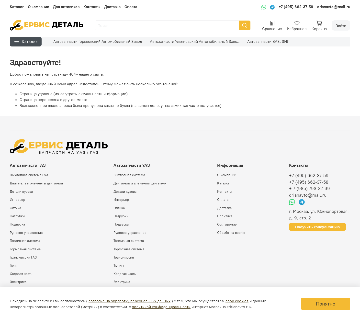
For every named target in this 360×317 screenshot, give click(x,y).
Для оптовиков (66, 6)
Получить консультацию (317, 227)
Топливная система (25, 240)
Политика (224, 216)
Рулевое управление (26, 232)
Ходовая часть (21, 274)
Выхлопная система (129, 175)
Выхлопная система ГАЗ (29, 175)
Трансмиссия (123, 257)
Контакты (91, 6)
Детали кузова (21, 191)
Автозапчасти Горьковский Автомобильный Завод (97, 41)
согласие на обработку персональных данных (129, 300)
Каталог (17, 6)
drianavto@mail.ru (333, 6)
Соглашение (227, 224)
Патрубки (17, 216)
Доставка (112, 6)
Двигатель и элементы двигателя (36, 183)
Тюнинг (15, 265)
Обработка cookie (231, 232)
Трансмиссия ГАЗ (23, 257)
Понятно (325, 304)
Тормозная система (25, 249)
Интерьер (17, 199)
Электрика (18, 282)
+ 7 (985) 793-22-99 (309, 188)
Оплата (130, 6)
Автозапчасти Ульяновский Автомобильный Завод (194, 41)
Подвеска (17, 224)
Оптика (15, 208)
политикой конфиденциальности (161, 306)
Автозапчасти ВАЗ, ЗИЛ (268, 41)
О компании (38, 6)
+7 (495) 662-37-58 (308, 182)
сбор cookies (236, 300)
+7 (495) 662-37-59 (296, 6)
